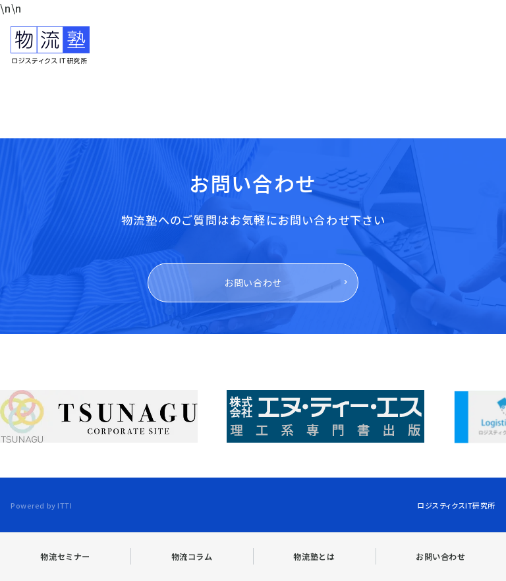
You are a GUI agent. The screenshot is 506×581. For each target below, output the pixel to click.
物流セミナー (65, 557)
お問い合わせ (253, 282)
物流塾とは (314, 557)
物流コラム (192, 557)
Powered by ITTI (41, 505)
